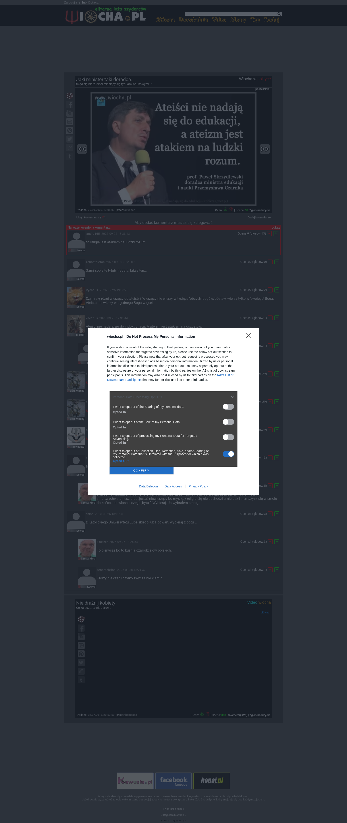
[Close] (250, 337)
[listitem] (173, 397)
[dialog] (173, 411)
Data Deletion (148, 486)
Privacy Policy (198, 486)
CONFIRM (141, 470)
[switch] (228, 407)
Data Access (173, 486)
